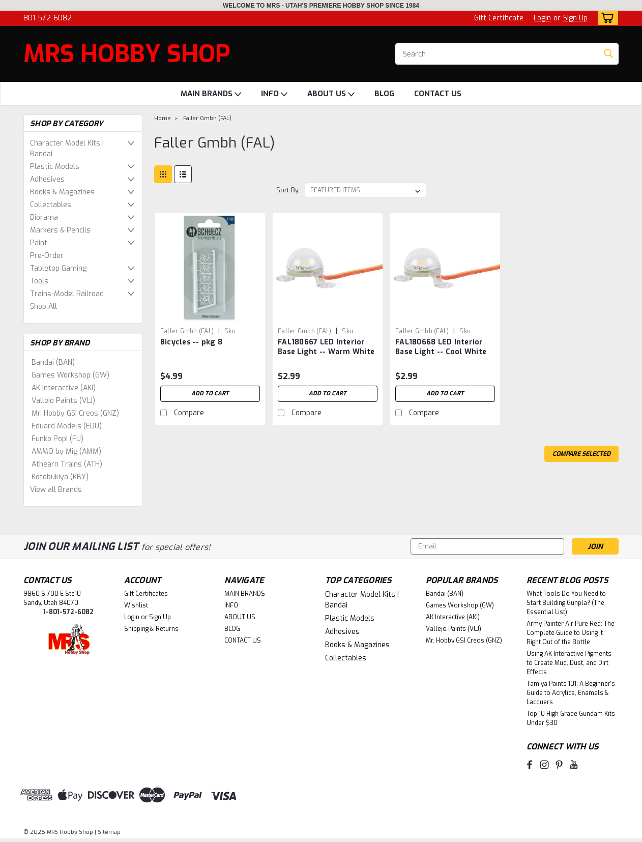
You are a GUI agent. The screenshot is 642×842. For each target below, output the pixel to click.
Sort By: (288, 190)
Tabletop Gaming (58, 268)
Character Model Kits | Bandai (67, 148)
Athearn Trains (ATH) (67, 464)
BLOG (384, 94)
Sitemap (109, 832)
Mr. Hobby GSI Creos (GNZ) (75, 413)
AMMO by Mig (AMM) (66, 451)
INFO (274, 94)
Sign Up (575, 18)
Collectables (50, 205)
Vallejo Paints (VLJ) (63, 400)
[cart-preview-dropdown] (606, 18)
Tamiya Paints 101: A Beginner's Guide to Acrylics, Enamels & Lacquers (571, 693)
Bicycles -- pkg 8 (191, 342)
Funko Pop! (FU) (57, 439)
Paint (38, 243)
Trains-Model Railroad (67, 294)
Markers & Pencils (60, 230)
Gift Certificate (498, 18)
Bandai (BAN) (53, 362)
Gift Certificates (146, 594)
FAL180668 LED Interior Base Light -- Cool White (440, 347)
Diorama (44, 217)
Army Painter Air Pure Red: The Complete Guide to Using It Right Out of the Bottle (571, 633)
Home (162, 118)
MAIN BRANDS (211, 94)
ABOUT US (331, 94)
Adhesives (47, 179)
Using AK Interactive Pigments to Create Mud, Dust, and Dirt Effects (569, 663)
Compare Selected (581, 454)
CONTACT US (437, 94)
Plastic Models (54, 166)
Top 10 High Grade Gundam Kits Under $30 (571, 718)
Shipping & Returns (151, 629)
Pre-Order (47, 255)
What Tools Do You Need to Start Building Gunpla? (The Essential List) (566, 603)
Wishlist (136, 605)
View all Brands (56, 490)
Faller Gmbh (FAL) (207, 118)
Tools (39, 281)
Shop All (43, 306)
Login (542, 18)
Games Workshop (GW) (70, 375)
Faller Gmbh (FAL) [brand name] (187, 331)
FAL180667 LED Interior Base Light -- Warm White (326, 347)
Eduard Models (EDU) (67, 426)
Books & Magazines (62, 192)
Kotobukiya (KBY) (60, 477)
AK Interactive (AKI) (64, 388)
